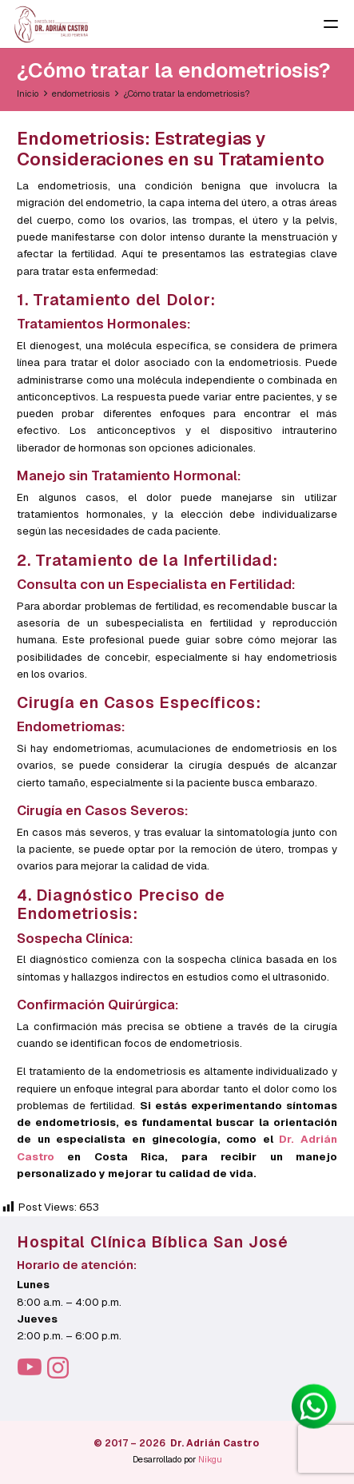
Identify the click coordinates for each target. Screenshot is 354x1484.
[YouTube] (29, 1367)
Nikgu (210, 1459)
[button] (333, 24)
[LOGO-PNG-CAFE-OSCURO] (51, 24)
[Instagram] (58, 1368)
